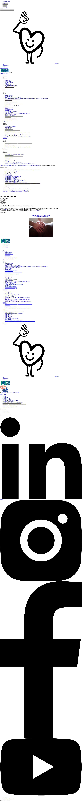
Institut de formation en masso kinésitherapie (27, 165)
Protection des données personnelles (9, 798)
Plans (3, 64)
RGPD (43, 209)
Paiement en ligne (6, 65)
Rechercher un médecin (4, 200)
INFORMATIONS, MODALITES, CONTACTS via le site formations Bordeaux (41, 216)
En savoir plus (37, 210)
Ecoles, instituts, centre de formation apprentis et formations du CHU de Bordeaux (26, 165)
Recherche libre (3, 202)
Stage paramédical (6, 187)
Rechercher (4, 322)
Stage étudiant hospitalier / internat (8, 189)
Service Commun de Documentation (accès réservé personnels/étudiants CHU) (16, 191)
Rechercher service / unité (4, 198)
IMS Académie (5, 186)
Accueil (1, 165)
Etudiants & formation (7, 165)
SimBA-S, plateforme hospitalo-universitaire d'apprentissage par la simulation (16, 190)
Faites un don (31, 63)
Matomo (6, 209)
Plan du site (4, 797)
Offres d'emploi (5, 323)
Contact (4, 66)
